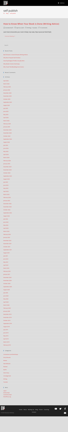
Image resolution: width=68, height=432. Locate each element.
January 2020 (6, 311)
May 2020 (5, 299)
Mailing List (31, 409)
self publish (13, 13)
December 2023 (7, 166)
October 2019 (6, 320)
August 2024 (6, 142)
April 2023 (6, 191)
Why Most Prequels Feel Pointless (11, 57)
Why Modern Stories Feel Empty (11, 64)
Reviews (5, 366)
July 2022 (5, 219)
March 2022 (6, 231)
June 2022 (5, 222)
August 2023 (6, 179)
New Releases (6, 363)
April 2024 (6, 154)
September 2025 (7, 102)
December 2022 (7, 203)
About (25, 409)
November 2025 (7, 96)
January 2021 (6, 274)
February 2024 (7, 160)
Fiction (41, 409)
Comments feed (7, 394)
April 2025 (6, 117)
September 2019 (7, 323)
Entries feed (6, 392)
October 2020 (6, 283)
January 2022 (6, 237)
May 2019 (5, 336)
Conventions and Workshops (10, 354)
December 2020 (7, 277)
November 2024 (7, 133)
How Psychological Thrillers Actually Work (13, 60)
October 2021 (6, 246)
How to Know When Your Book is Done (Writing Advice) (31, 23)
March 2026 (6, 84)
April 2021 (6, 265)
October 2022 (6, 210)
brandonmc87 (9, 28)
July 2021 (5, 256)
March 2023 (6, 194)
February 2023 (7, 197)
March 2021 (6, 268)
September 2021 (7, 250)
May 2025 (5, 114)
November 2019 (7, 317)
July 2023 (5, 182)
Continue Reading (11, 36)
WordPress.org (7, 396)
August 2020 (6, 289)
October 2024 (6, 136)
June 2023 (5, 185)
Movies (5, 360)
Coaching (46, 409)
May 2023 (5, 188)
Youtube (34, 28)
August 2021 (6, 253)
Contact (34, 412)
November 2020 (7, 280)
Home (20, 409)
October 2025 (6, 99)
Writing (29, 28)
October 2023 (6, 173)
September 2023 (7, 176)
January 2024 (6, 163)
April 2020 (6, 302)
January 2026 (6, 90)
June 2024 (5, 148)
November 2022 (7, 207)
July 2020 (5, 292)
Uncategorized (7, 376)
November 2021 (7, 243)
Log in (4, 390)
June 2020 (5, 296)
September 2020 (7, 286)
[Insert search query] (34, 45)
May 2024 (5, 151)
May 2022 (5, 225)
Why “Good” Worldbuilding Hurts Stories (13, 67)
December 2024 (7, 130)
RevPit (5, 369)
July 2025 (5, 108)
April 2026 (6, 81)
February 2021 (7, 271)
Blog (36, 409)
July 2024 (5, 145)
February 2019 (7, 345)
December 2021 (7, 240)
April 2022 (6, 228)
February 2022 (7, 234)
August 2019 (6, 326)
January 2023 (6, 200)
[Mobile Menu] (61, 3)
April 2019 (6, 339)
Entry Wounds (7, 357)
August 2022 (6, 216)
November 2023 (7, 170)
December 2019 (7, 314)
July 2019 (5, 329)
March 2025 (6, 120)
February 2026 (7, 87)
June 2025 (5, 111)
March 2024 (6, 157)
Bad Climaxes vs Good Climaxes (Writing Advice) (15, 54)
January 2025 (6, 127)
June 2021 (5, 259)
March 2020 (6, 305)
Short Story (6, 373)
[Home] (4, 13)
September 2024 (7, 139)
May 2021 (5, 262)
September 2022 (7, 213)
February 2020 (7, 308)
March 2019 (6, 342)
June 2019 (5, 333)
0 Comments (43, 28)
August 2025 (6, 105)
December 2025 (7, 93)
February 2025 (7, 123)
